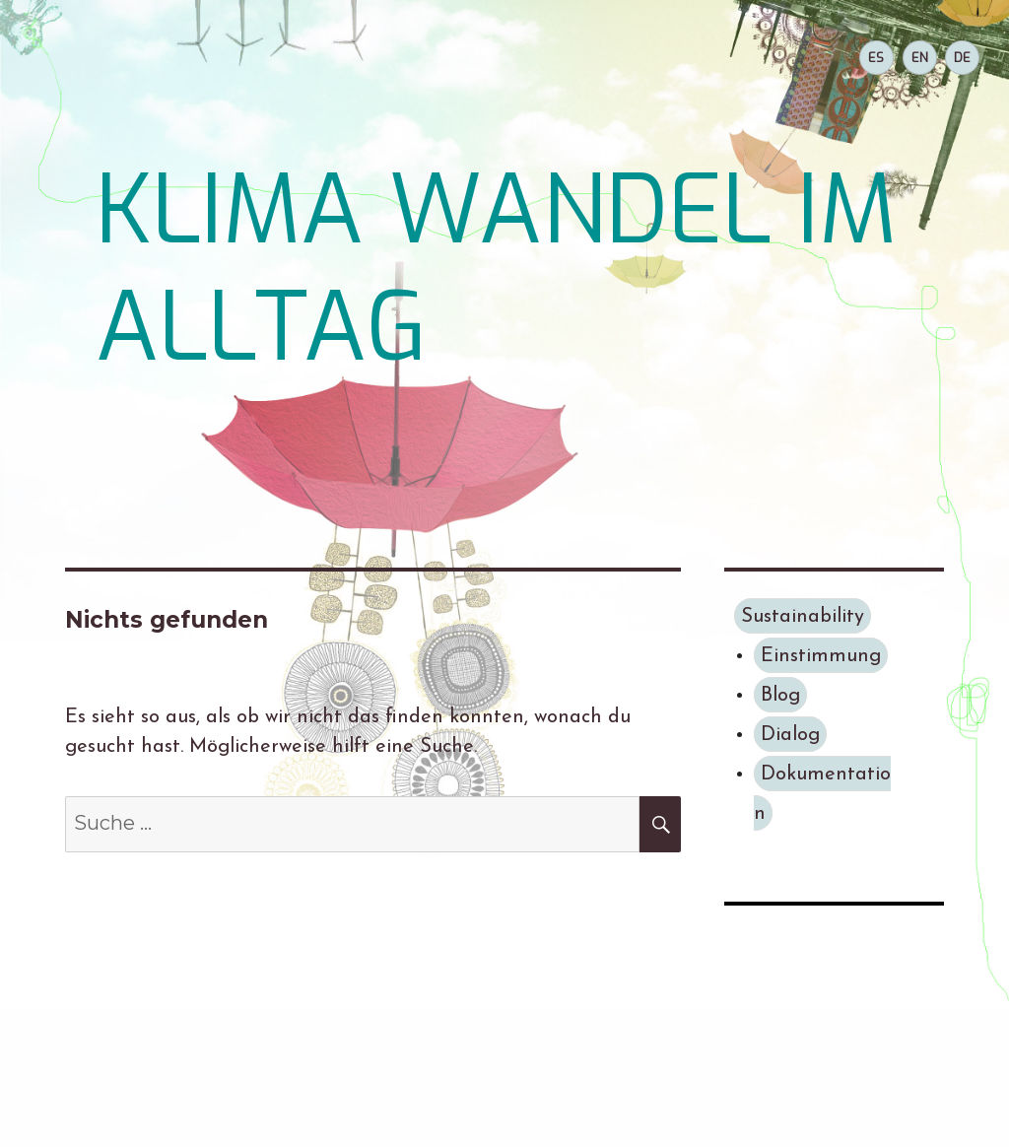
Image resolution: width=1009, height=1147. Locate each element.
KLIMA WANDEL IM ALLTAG (496, 269)
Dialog (790, 735)
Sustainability (802, 617)
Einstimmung (821, 656)
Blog (780, 696)
